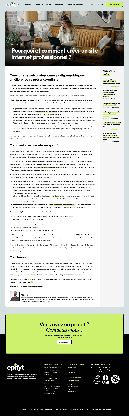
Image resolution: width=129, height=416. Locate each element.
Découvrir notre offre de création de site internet (26, 286)
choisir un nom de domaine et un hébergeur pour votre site (47, 161)
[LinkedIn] (98, 4)
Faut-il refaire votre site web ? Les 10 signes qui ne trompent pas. (112, 124)
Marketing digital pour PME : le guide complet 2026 (111, 104)
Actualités (113, 98)
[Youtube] (91, 4)
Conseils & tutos (16, 44)
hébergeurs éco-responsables (50, 167)
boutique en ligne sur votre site (47, 111)
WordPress (55, 196)
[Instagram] (95, 4)
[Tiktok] (101, 4)
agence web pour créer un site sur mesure (63, 204)
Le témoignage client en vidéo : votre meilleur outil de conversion (111, 114)
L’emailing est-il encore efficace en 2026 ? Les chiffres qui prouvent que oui (111, 81)
